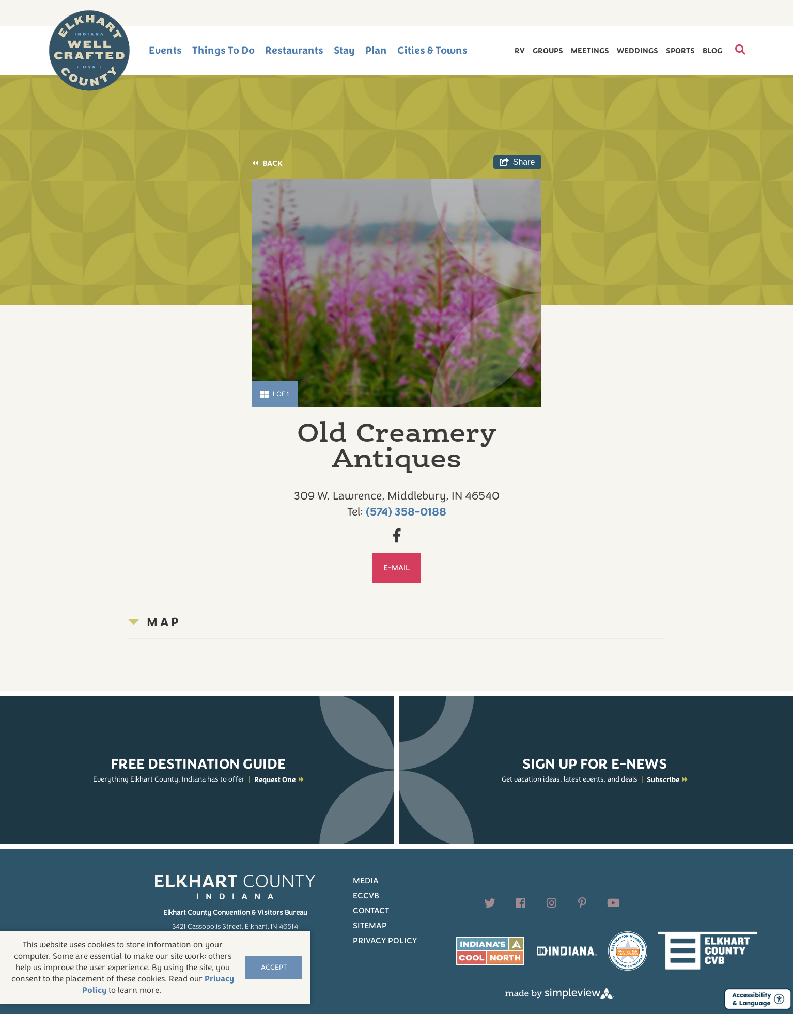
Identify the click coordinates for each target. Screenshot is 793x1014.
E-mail (396, 568)
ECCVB (366, 895)
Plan (376, 50)
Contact (371, 910)
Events (165, 50)
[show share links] (517, 162)
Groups (548, 50)
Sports (680, 50)
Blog (712, 50)
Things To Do (223, 50)
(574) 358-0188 (406, 512)
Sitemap (370, 925)
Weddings (637, 50)
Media (366, 880)
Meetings (590, 50)
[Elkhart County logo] (89, 50)
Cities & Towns (432, 50)
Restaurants (294, 50)
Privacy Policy (385, 940)
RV (520, 50)
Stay (344, 50)
